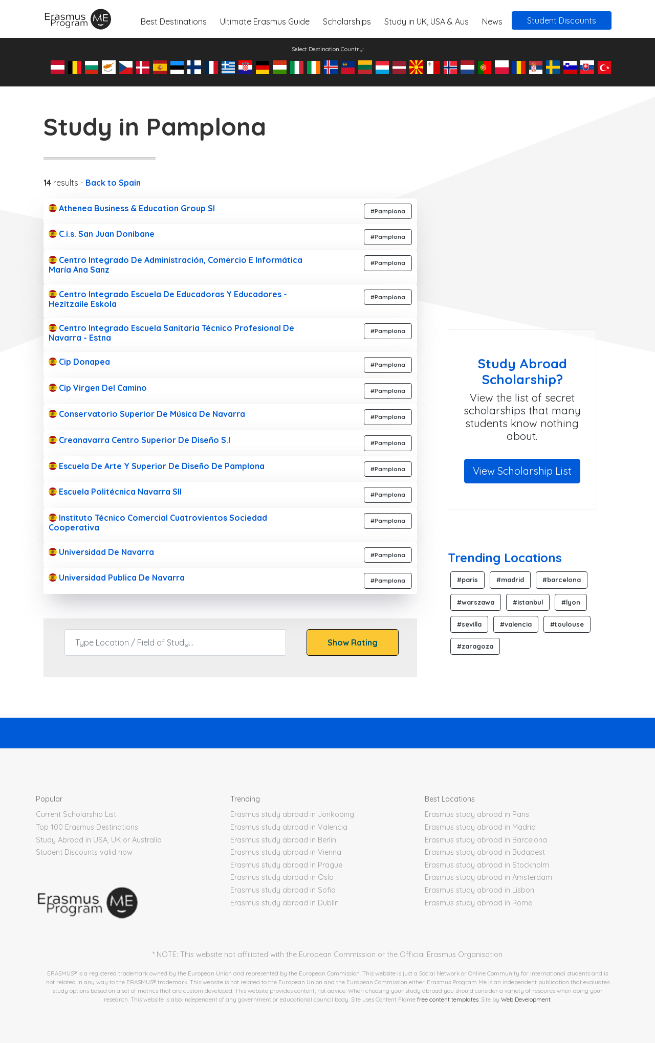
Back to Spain (113, 182)
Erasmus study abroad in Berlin (283, 840)
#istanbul (528, 602)
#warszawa (475, 602)
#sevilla (469, 624)
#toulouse (567, 624)
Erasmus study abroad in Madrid (480, 827)
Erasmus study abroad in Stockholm (487, 865)
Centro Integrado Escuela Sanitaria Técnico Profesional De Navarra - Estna (171, 333)
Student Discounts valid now (84, 852)
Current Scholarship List (76, 814)
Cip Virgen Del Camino (98, 388)
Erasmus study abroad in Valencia (288, 827)
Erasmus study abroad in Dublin (284, 902)
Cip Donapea (79, 362)
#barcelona (561, 579)
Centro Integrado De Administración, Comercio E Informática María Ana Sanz (175, 265)
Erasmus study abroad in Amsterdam (488, 877)
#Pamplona (387, 211)
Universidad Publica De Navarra (117, 577)
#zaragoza (475, 646)
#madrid (510, 579)
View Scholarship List (522, 470)
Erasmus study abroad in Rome (478, 902)
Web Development (526, 999)
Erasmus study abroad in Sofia (283, 890)
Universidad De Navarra (101, 552)
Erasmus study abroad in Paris (477, 814)
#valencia (516, 624)
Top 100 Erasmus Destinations (87, 827)
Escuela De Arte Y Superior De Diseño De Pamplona (157, 466)
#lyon (570, 602)
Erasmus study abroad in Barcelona (486, 840)
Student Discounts (561, 20)
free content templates (447, 999)
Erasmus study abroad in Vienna (285, 852)
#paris (467, 579)
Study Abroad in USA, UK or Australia (99, 840)
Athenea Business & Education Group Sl (132, 208)
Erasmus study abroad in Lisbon (479, 890)
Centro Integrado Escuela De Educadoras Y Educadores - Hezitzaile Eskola (168, 299)
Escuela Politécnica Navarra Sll (115, 491)
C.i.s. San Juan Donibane (102, 234)
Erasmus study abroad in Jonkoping (292, 814)
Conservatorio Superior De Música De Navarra (147, 414)
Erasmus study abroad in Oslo (282, 877)
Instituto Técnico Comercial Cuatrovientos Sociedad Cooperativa (158, 522)
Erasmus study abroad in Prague (286, 865)
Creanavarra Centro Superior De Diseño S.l (139, 440)
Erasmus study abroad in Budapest (485, 852)
